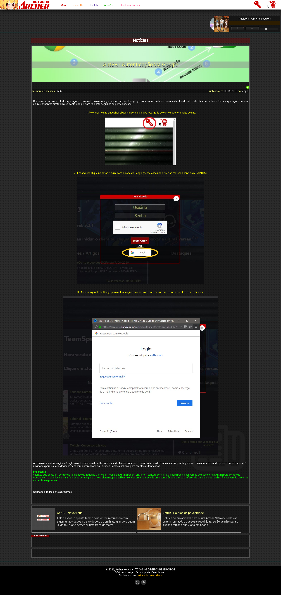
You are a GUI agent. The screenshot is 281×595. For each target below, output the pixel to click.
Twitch (94, 5)
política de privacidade (149, 575)
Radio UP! (78, 5)
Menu (64, 5)
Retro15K (109, 5)
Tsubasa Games (130, 5)
